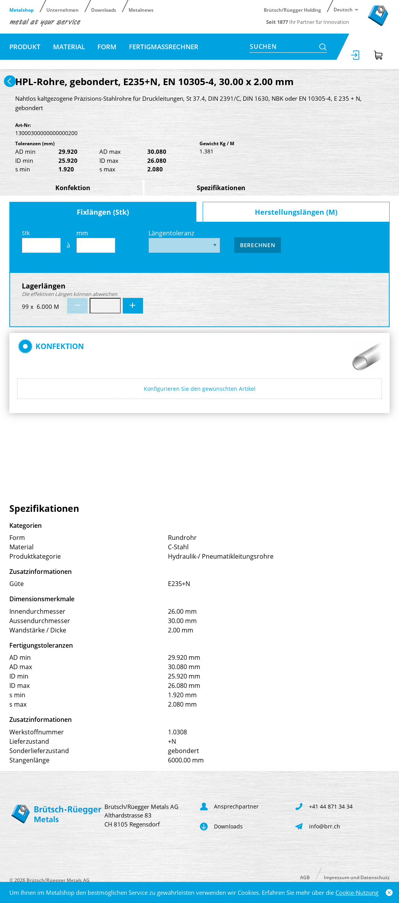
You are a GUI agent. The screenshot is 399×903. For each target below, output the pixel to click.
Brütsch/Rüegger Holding (292, 9)
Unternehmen (62, 9)
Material (69, 46)
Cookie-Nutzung (356, 892)
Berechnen (257, 245)
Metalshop (21, 9)
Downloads (103, 9)
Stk (41, 241)
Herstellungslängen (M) (296, 212)
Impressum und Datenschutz (357, 877)
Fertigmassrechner (163, 46)
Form (107, 46)
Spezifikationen (221, 187)
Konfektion (72, 187)
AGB (305, 877)
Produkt (25, 46)
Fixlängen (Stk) (103, 212)
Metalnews (141, 9)
